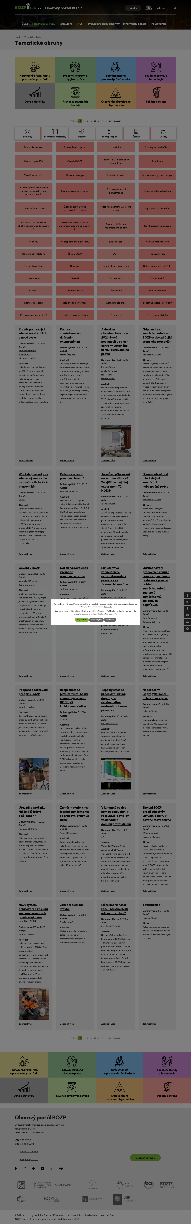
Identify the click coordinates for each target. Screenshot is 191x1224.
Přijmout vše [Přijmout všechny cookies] (82, 619)
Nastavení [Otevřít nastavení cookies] (110, 619)
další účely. (108, 607)
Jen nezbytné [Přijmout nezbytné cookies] (96, 619)
